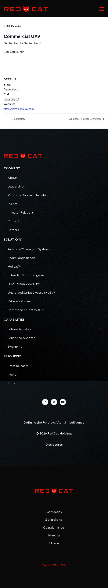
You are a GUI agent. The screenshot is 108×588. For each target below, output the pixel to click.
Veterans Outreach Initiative (28, 195)
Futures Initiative (19, 329)
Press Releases (18, 365)
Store (12, 383)
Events (12, 203)
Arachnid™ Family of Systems (29, 249)
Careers (13, 229)
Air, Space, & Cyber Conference (85, 119)
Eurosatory (19, 119)
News (12, 374)
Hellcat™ (14, 266)
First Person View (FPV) (24, 284)
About (12, 177)
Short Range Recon (21, 257)
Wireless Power (19, 301)
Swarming (15, 346)
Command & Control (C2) (26, 310)
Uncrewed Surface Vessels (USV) (31, 292)
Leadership (16, 186)
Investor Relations (21, 212)
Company (54, 512)
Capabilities (54, 527)
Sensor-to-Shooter (21, 338)
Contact (14, 221)
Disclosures (54, 444)
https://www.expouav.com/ (19, 108)
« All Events (12, 26)
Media (54, 535)
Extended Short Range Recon (28, 275)
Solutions (54, 520)
